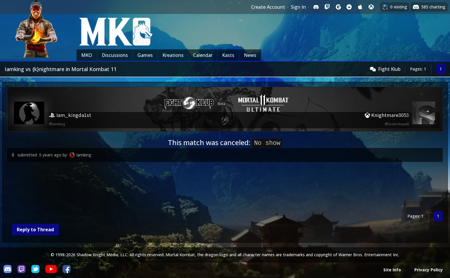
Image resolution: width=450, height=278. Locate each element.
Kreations (173, 55)
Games (145, 55)
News (250, 55)
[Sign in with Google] (338, 7)
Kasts (228, 55)
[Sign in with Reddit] (349, 7)
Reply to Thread (35, 229)
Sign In (298, 7)
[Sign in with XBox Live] (371, 7)
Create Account (268, 7)
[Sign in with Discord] (316, 7)
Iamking (83, 155)
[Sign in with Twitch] (327, 7)
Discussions (115, 55)
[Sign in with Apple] (360, 7)
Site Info (392, 269)
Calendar (203, 55)
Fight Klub (389, 69)
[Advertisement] (181, 187)
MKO (86, 55)
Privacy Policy (428, 269)
